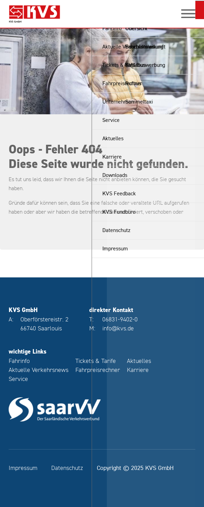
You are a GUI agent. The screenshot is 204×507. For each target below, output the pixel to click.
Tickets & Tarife (95, 360)
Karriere (138, 369)
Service (18, 378)
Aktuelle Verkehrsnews (38, 369)
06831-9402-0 (120, 319)
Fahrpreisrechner (97, 369)
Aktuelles (139, 360)
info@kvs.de (118, 328)
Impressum (23, 467)
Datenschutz (67, 467)
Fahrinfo (19, 360)
